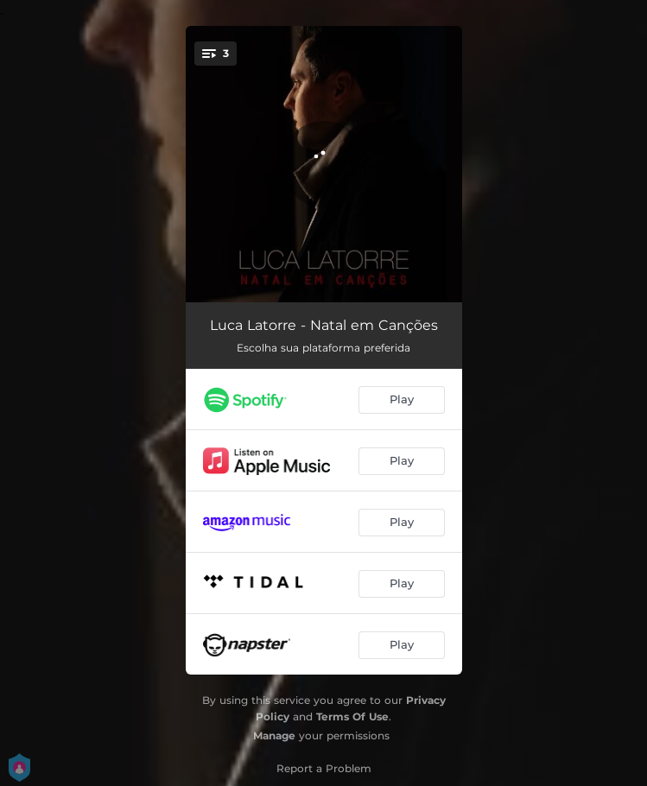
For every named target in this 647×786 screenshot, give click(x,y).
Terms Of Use (352, 716)
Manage (274, 735)
